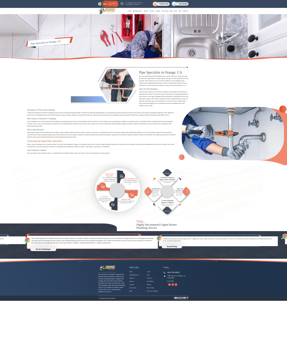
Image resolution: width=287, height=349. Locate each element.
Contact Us (185, 11)
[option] (97, 251)
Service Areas (165, 11)
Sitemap (149, 293)
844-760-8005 (183, 4)
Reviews (152, 11)
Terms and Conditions (152, 299)
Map (172, 286)
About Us (146, 11)
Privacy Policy (150, 296)
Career (175, 11)
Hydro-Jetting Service (130, 185)
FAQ (180, 11)
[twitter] (172, 293)
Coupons (158, 11)
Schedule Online (163, 4)
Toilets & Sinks (126, 206)
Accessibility (150, 289)
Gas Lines (105, 203)
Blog (171, 11)
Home (129, 11)
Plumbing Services (137, 11)
